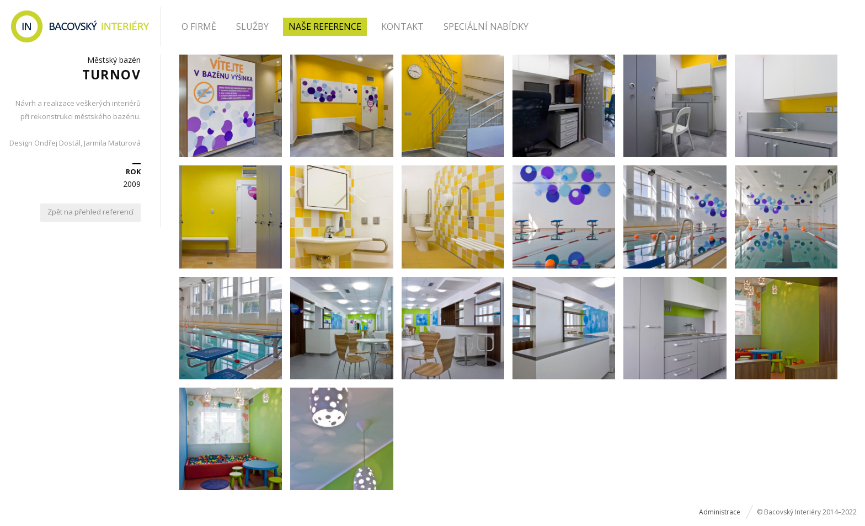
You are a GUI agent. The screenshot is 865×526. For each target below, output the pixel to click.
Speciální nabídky (486, 26)
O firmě (198, 26)
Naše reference (325, 26)
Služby (252, 26)
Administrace (719, 512)
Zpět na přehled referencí (90, 212)
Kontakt (402, 26)
